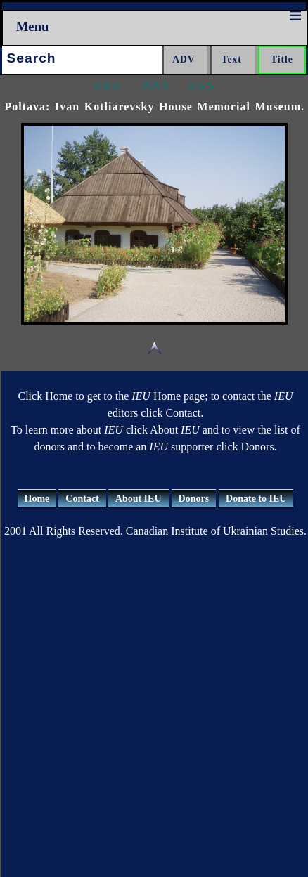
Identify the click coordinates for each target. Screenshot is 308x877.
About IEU (138, 498)
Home (37, 498)
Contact (81, 498)
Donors (194, 498)
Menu (32, 26)
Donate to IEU (256, 498)
